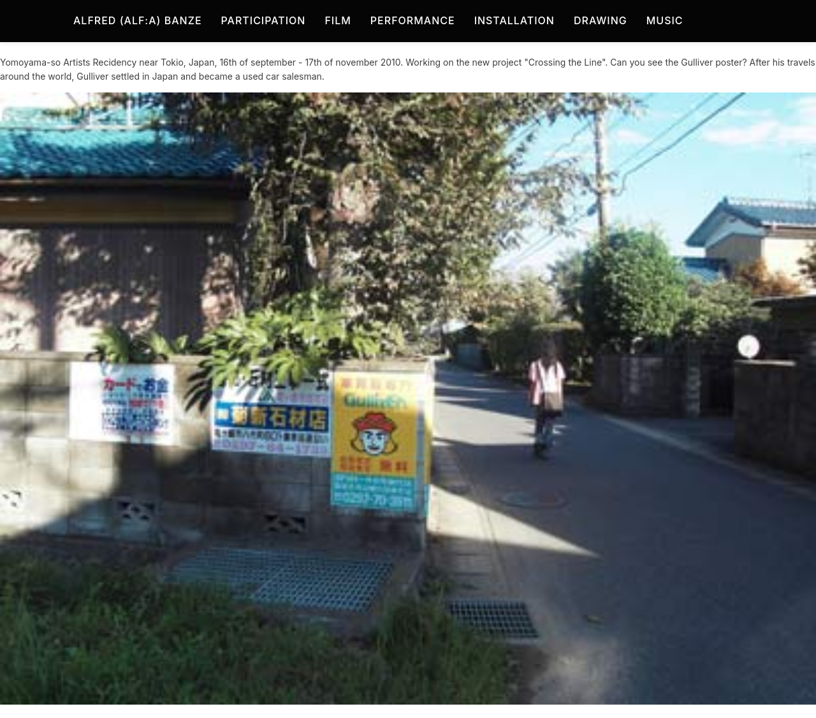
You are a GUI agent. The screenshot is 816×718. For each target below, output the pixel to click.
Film (337, 20)
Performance (412, 20)
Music (664, 20)
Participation (263, 20)
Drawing (600, 20)
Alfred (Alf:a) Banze (137, 20)
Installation (514, 20)
